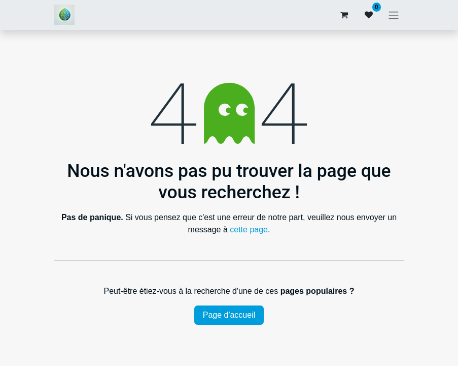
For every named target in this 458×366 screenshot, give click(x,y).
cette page (249, 229)
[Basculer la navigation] (393, 15)
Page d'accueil (229, 315)
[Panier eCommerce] (344, 15)
